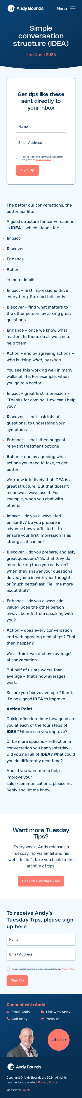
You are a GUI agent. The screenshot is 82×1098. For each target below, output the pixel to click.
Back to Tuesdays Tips (41, 902)
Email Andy (18, 1012)
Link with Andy (55, 1012)
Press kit (50, 1019)
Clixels (26, 1090)
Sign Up (27, 170)
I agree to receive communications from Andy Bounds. (42, 158)
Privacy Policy (43, 159)
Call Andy (17, 1019)
